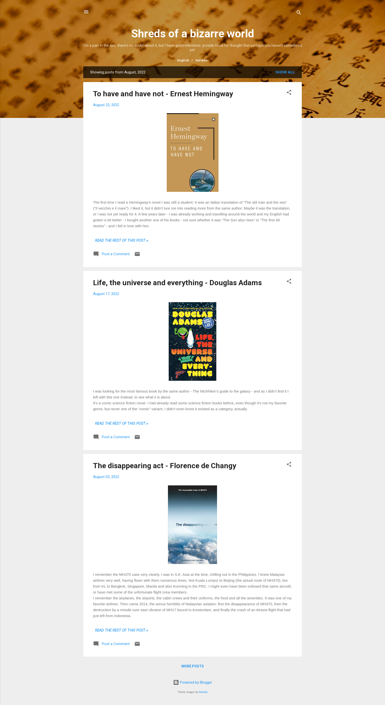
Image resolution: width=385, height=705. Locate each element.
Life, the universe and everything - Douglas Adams (177, 282)
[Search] (299, 13)
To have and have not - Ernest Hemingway (163, 93)
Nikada (203, 692)
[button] (289, 93)
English (183, 60)
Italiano (201, 60)
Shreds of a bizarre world (192, 33)
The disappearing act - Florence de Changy (164, 465)
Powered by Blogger (192, 682)
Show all (285, 72)
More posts (192, 666)
